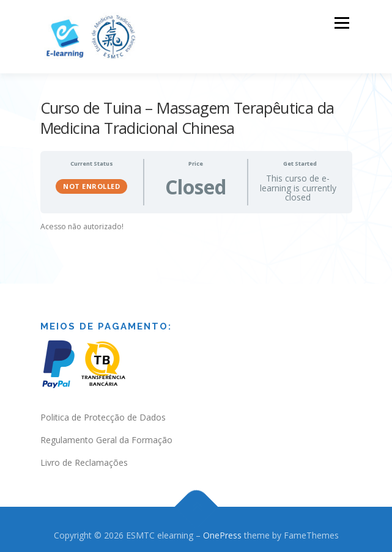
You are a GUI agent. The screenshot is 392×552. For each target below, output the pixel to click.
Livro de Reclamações (84, 457)
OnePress (222, 530)
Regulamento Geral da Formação (106, 435)
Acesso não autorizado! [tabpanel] (82, 221)
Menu (341, 23)
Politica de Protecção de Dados (103, 412)
